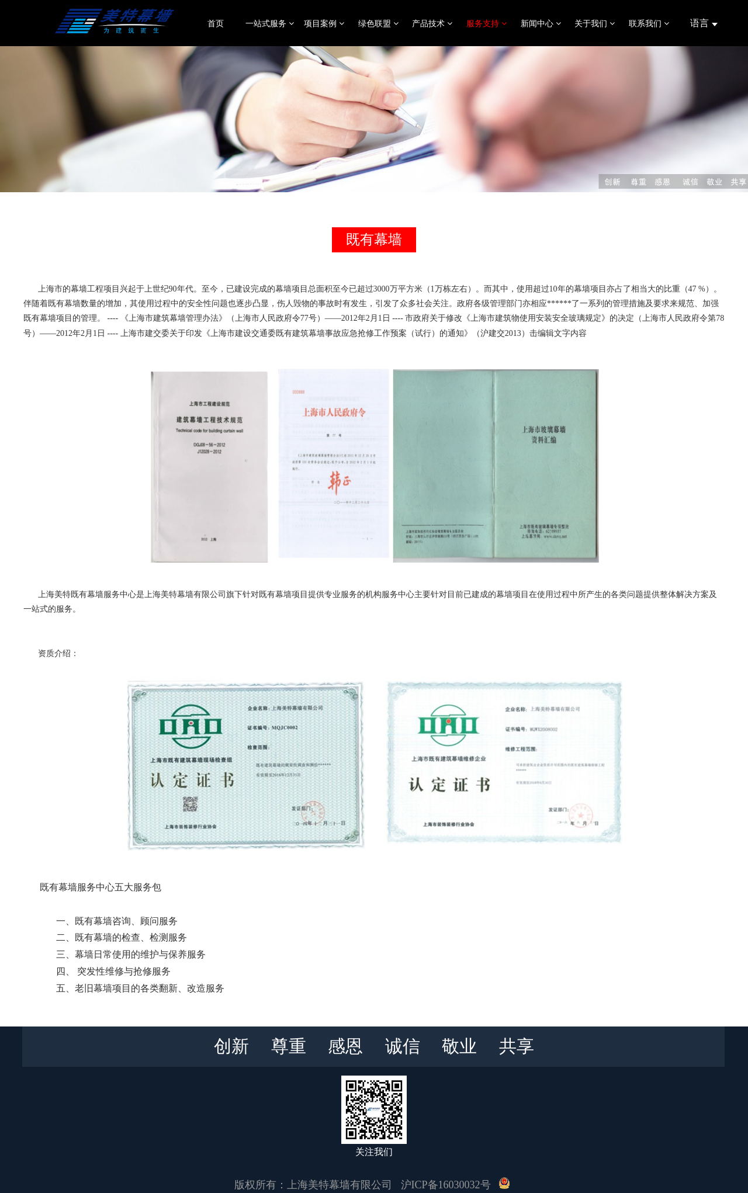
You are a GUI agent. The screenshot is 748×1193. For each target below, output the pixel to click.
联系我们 (649, 23)
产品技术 (432, 23)
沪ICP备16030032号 (446, 1185)
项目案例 (324, 23)
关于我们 (594, 23)
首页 (215, 23)
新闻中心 (541, 23)
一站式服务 (269, 23)
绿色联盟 (378, 23)
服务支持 (486, 23)
